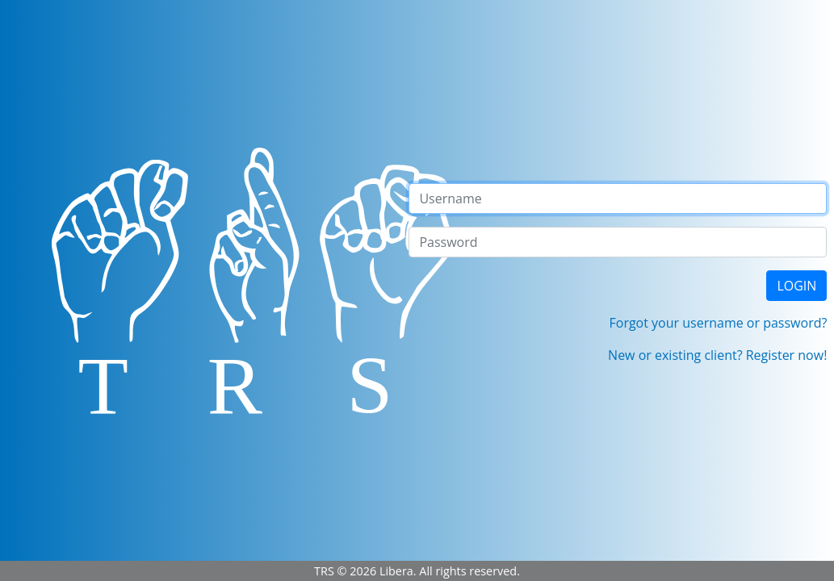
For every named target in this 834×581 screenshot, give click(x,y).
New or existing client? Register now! (717, 355)
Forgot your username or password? (719, 323)
